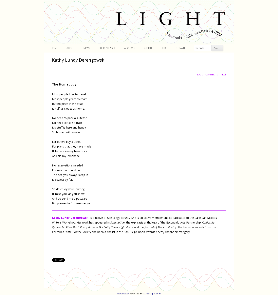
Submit (148, 48)
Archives (129, 48)
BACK (200, 74)
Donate (180, 48)
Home (54, 48)
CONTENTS (211, 74)
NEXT (223, 74)
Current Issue (107, 48)
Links (164, 48)
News (86, 48)
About (70, 48)
